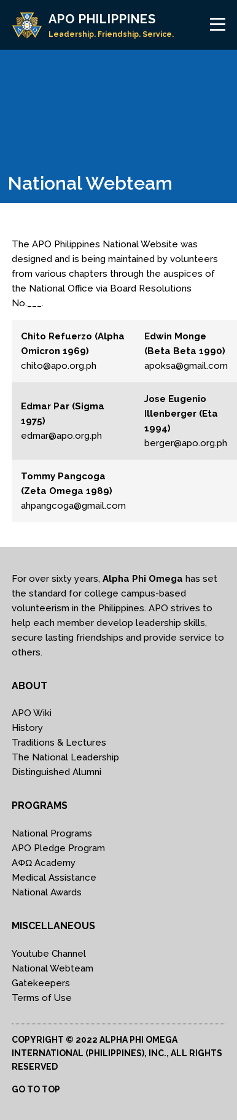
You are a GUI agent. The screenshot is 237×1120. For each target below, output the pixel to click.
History (27, 727)
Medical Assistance (54, 877)
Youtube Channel (49, 953)
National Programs (52, 833)
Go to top (36, 1089)
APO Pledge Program (58, 848)
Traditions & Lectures (59, 742)
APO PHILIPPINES (102, 19)
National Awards (47, 892)
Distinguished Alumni (56, 772)
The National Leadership (65, 757)
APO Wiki (32, 713)
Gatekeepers (41, 983)
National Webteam (52, 968)
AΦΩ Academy (44, 862)
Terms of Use (42, 997)
